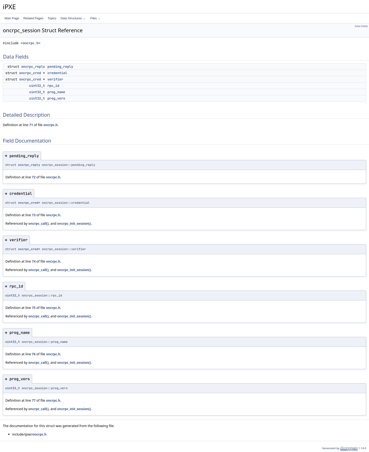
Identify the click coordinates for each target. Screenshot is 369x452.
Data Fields (361, 26)
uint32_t (37, 86)
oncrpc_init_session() (74, 223)
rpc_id (53, 86)
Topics (52, 18)
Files (95, 18)
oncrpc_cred (30, 73)
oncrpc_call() (38, 223)
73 (34, 215)
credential (57, 73)
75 (34, 307)
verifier (55, 79)
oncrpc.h (30, 43)
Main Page (11, 18)
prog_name (56, 92)
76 (34, 354)
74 (34, 261)
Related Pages (33, 18)
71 (31, 125)
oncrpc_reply (33, 66)
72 (34, 177)
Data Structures (72, 18)
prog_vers (56, 98)
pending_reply (60, 66)
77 (34, 400)
